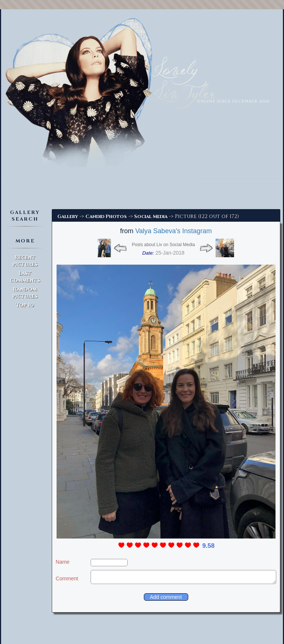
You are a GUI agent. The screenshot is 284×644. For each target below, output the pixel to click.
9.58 (208, 545)
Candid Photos (106, 216)
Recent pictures (25, 261)
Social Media (151, 216)
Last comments (25, 277)
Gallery (67, 216)
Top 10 (25, 305)
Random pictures (25, 293)
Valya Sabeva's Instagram (173, 231)
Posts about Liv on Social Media (163, 244)
